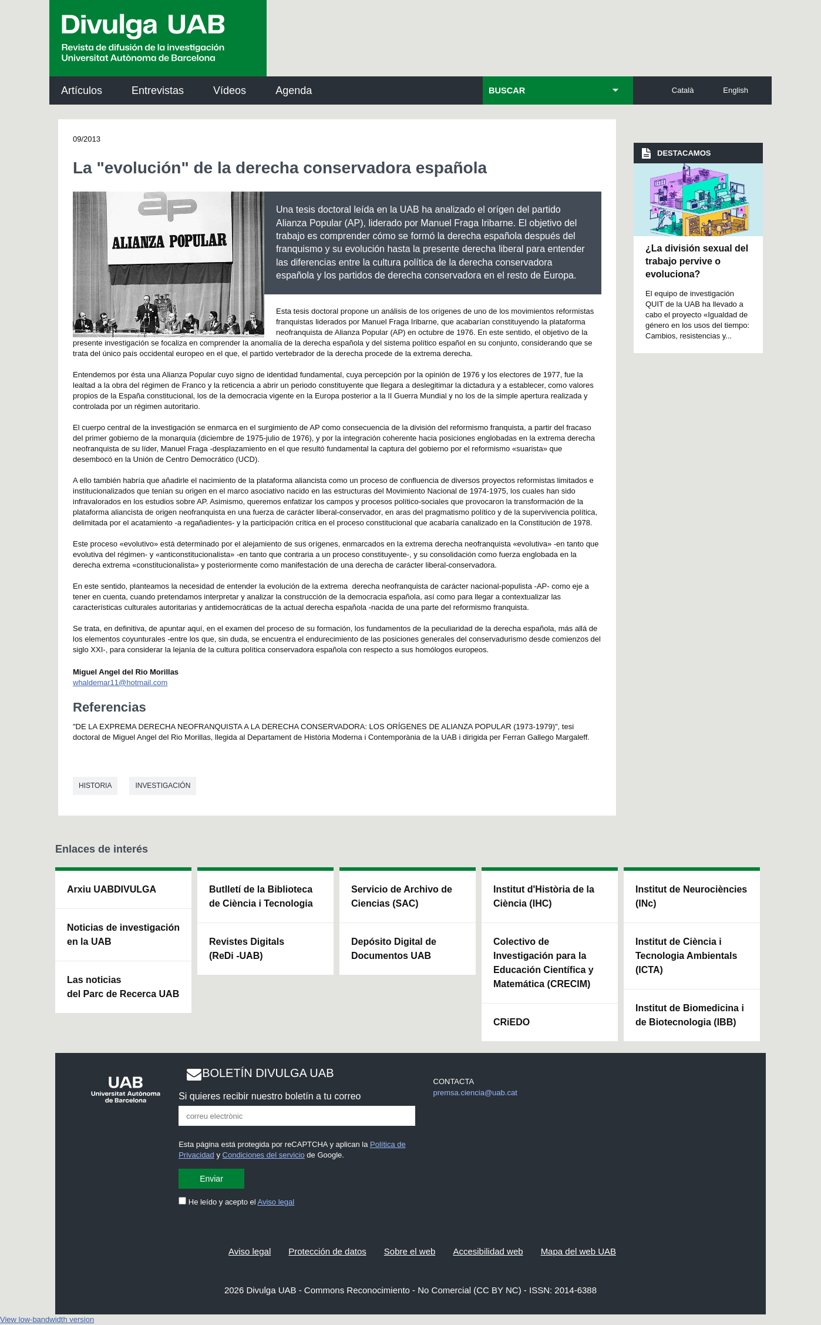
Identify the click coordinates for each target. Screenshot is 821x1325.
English (735, 90)
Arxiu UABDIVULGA (111, 889)
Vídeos (229, 90)
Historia (95, 785)
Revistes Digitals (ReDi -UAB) (246, 949)
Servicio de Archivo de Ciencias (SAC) (401, 896)
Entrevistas (158, 90)
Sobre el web (410, 1251)
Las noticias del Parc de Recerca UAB (123, 987)
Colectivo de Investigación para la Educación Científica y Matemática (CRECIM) (543, 963)
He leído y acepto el (236, 1201)
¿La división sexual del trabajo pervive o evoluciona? (696, 261)
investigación (162, 785)
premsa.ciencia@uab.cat (475, 1092)
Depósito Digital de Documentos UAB (393, 949)
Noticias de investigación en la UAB (123, 935)
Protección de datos (327, 1251)
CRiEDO (511, 1022)
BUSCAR (507, 90)
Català (683, 90)
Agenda (293, 90)
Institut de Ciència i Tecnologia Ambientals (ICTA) (686, 956)
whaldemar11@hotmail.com (120, 682)
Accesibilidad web (488, 1251)
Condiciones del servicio (264, 1154)
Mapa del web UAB (578, 1251)
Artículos (81, 90)
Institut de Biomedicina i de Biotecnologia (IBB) (689, 1015)
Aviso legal (276, 1201)
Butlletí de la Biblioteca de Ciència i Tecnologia (261, 896)
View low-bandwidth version (47, 1319)
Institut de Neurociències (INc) (691, 896)
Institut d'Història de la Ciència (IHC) (543, 896)
